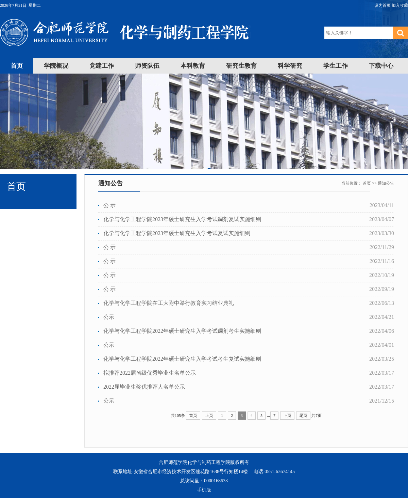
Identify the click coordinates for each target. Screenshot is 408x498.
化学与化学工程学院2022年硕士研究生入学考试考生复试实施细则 (182, 359)
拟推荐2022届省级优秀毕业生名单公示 (149, 373)
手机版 (204, 490)
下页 (287, 415)
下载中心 (381, 65)
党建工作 (101, 65)
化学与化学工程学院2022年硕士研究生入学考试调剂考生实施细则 (182, 331)
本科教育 (193, 65)
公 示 (109, 205)
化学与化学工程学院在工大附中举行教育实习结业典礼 (168, 303)
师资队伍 (147, 65)
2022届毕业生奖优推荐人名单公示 (144, 387)
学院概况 (56, 65)
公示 (108, 317)
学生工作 (335, 65)
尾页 (303, 415)
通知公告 (386, 183)
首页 (17, 65)
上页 (209, 415)
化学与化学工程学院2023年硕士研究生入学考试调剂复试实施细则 (182, 219)
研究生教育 (241, 65)
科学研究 (290, 65)
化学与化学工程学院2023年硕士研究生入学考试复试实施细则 (176, 233)
